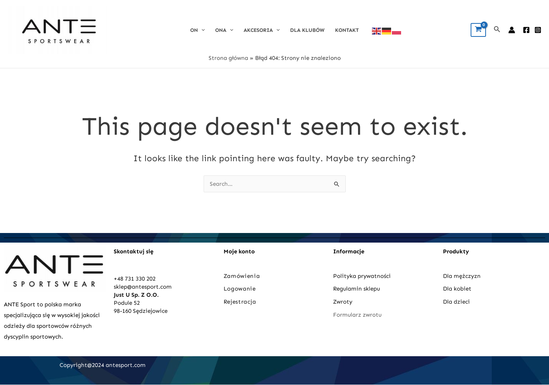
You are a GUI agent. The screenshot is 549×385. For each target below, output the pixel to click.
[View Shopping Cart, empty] (478, 30)
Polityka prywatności (362, 276)
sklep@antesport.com (143, 286)
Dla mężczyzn (462, 276)
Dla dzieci (456, 301)
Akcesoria (262, 30)
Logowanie (240, 288)
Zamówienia (242, 276)
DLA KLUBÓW (307, 30)
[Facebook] (526, 29)
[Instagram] (537, 29)
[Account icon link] (511, 29)
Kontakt (347, 30)
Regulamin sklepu (356, 288)
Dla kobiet (457, 288)
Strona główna (228, 58)
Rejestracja (241, 301)
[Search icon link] (497, 30)
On (197, 30)
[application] (201, 30)
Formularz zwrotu (357, 314)
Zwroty (342, 301)
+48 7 (121, 278)
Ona (224, 30)
